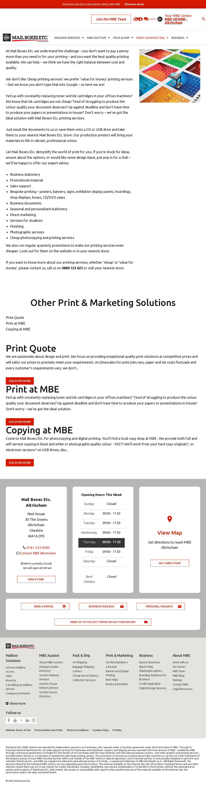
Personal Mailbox (159, 606)
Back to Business (149, 662)
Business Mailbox (101, 606)
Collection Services (84, 680)
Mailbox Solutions (13, 658)
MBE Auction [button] (96, 28)
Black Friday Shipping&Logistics (150, 668)
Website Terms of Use (18, 730)
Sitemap (177, 680)
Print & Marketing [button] (148, 28)
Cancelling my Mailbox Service (19, 686)
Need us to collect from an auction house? (103, 622)
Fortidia (117, 730)
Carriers (77, 671)
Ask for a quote (124, 14)
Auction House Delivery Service (48, 685)
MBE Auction (49, 655)
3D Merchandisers (117, 662)
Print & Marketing (119, 655)
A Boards (111, 666)
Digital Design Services (152, 688)
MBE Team (179, 671)
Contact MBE (180, 684)
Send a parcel (44, 606)
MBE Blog (178, 675)
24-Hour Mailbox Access (16, 669)
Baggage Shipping (83, 666)
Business (146, 655)
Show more (15, 703)
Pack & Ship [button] (120, 28)
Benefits (11, 680)
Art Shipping (80, 662)
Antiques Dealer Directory (48, 668)
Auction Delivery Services (49, 677)
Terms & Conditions (77, 730)
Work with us (180, 662)
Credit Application (150, 683)
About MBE (181, 655)
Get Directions (170, 563)
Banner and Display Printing (117, 673)
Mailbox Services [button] (68, 28)
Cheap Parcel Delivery (86, 675)
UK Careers (179, 666)
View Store (36, 579)
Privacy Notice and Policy (49, 730)
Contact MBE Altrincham (38, 553)
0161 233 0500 (38, 547)
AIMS (9, 676)
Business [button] (173, 28)
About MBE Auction (51, 662)
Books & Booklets (117, 684)
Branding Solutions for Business (152, 677)
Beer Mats (112, 679)
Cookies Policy (100, 730)
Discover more (20, 380)
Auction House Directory (48, 694)
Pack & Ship (81, 655)
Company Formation (18, 693)
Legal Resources (182, 688)
